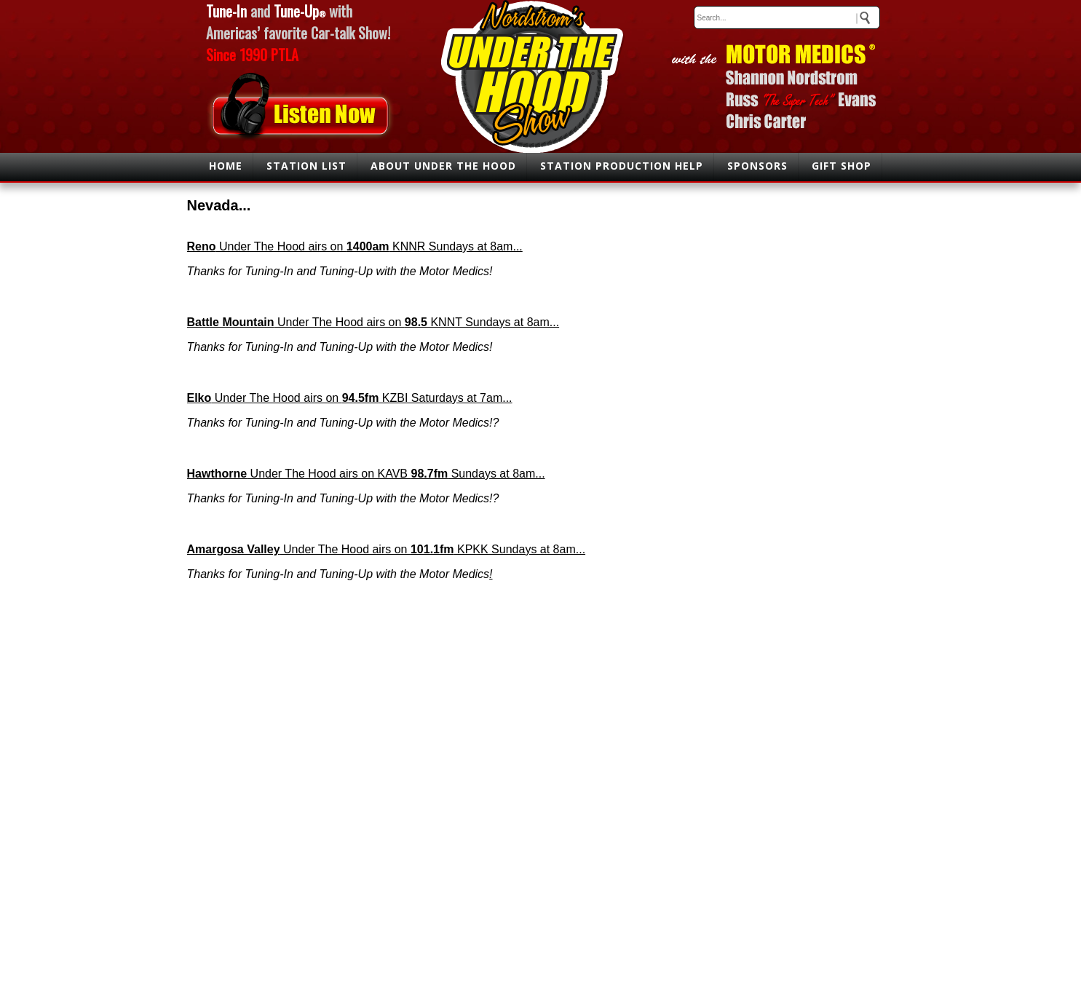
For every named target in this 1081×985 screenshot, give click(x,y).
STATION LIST (306, 166)
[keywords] (787, 17)
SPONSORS (757, 166)
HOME (225, 166)
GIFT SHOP (841, 166)
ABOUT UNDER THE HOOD (443, 166)
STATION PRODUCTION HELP (621, 166)
